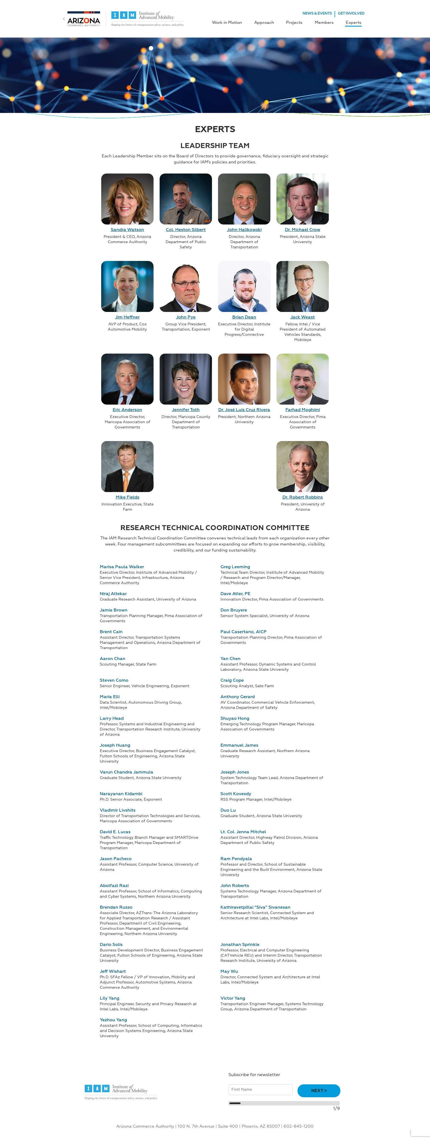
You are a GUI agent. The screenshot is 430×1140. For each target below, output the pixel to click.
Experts (354, 22)
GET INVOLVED (351, 13)
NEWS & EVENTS (317, 13)
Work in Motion (232, 22)
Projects (297, 22)
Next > (319, 1090)
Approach (268, 22)
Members (325, 22)
